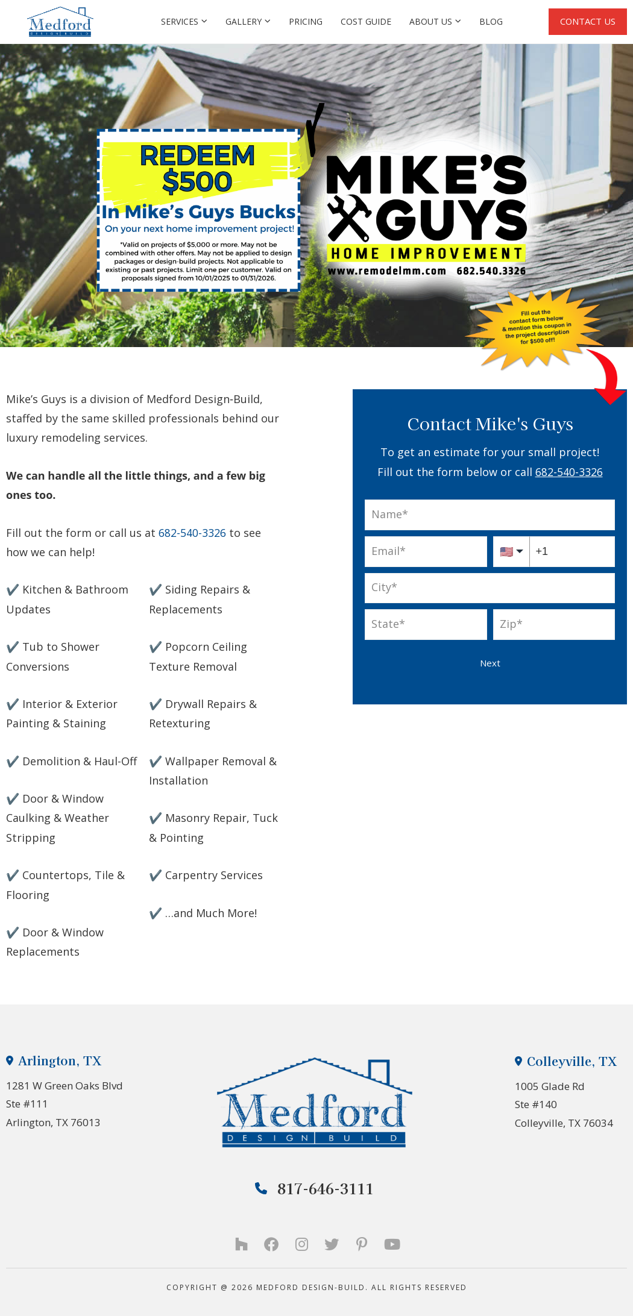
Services (183, 21)
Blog (490, 21)
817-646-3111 (314, 1187)
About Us (434, 21)
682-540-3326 (569, 472)
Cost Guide (364, 21)
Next (490, 663)
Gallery (246, 21)
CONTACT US (587, 21)
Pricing (304, 21)
